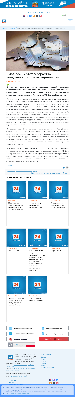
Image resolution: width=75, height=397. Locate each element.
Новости (12, 28)
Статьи (43, 361)
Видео (43, 357)
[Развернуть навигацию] (70, 21)
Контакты (12, 382)
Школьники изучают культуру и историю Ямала (49, 173)
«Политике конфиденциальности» (20, 393)
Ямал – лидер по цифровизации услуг (22, 171)
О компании (13, 380)
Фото (43, 365)
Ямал (10, 165)
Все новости (46, 355)
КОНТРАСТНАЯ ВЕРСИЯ (37, 12)
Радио (43, 359)
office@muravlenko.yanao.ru (19, 376)
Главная (4, 28)
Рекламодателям (47, 367)
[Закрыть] (72, 387)
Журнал (44, 363)
